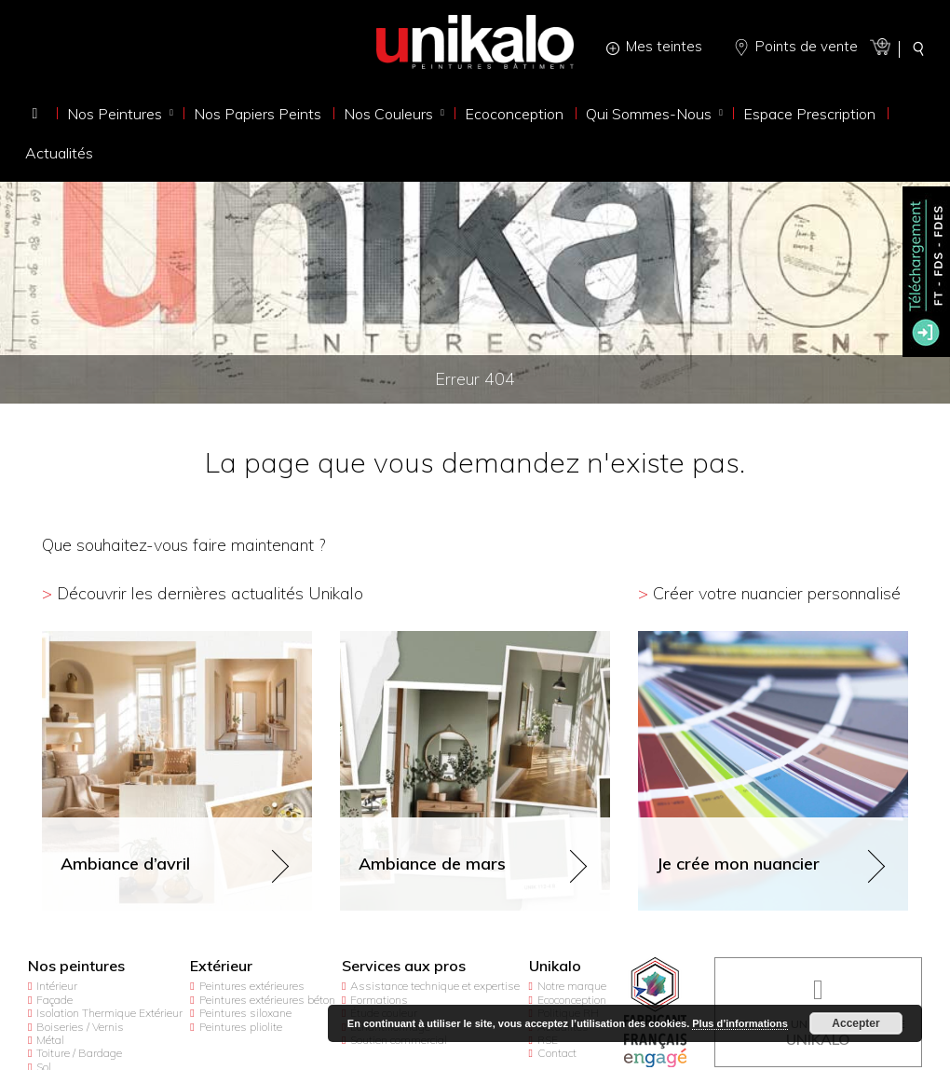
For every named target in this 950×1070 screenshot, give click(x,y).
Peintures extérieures (252, 986)
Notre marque (571, 986)
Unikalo (555, 966)
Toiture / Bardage (79, 1053)
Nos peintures (76, 966)
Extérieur (221, 966)
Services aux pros (404, 966)
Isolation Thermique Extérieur (109, 1013)
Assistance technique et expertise (435, 986)
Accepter (855, 1023)
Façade (54, 1000)
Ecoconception (571, 1000)
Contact (557, 1053)
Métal (50, 1040)
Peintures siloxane (245, 1013)
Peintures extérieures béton (267, 1000)
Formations (379, 1000)
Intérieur (56, 986)
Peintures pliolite (240, 1027)
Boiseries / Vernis (80, 1027)
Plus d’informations (740, 1023)
